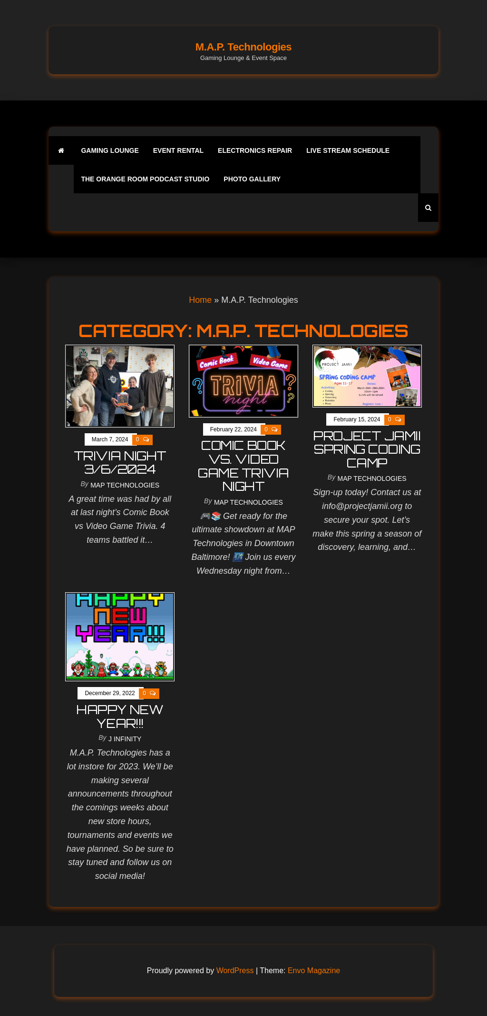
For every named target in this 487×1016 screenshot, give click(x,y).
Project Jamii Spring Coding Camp (366, 449)
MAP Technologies (124, 485)
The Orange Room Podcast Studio (145, 179)
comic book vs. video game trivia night (243, 466)
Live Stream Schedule (348, 150)
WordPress (235, 970)
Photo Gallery (252, 179)
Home (200, 300)
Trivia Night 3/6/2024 (120, 462)
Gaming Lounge (109, 150)
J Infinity (124, 739)
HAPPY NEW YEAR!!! (120, 716)
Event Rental (178, 150)
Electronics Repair (255, 150)
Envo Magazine (314, 970)
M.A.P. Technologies (243, 47)
